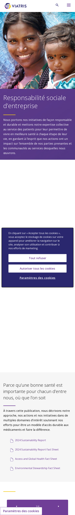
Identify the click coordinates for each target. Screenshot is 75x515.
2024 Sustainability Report (30, 440)
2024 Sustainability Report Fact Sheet (37, 449)
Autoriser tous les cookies (37, 268)
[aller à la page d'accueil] (16, 6)
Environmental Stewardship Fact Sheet (37, 468)
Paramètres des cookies (21, 511)
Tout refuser (37, 258)
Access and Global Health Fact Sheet (36, 459)
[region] (37, 257)
